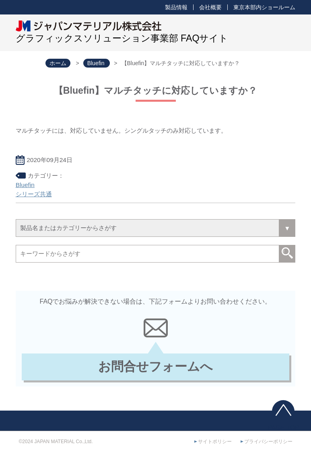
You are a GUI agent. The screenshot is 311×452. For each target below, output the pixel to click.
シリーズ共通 (34, 194)
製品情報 (176, 7)
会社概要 (210, 7)
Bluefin (25, 184)
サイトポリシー (215, 441)
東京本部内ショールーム (264, 7)
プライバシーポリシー (268, 441)
